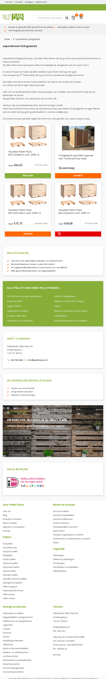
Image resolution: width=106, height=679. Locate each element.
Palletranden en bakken (13, 613)
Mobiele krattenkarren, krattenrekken (70, 311)
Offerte (78, 175)
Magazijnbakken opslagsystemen (18, 617)
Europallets (8, 544)
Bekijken (28, 175)
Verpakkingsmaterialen (13, 641)
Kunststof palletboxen (63, 519)
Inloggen (29, 2)
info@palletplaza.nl (61, 627)
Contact (9, 2)
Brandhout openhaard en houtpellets (70, 321)
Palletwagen (58, 555)
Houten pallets (9, 559)
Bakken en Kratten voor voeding (68, 301)
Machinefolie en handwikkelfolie (17, 660)
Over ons (7, 511)
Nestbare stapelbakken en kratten (68, 535)
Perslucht (7, 633)
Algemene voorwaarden (14, 527)
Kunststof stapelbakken (64, 296)
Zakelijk (19, 2)
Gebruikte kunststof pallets (15, 579)
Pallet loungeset (10, 587)
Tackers (6, 637)
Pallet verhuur (9, 598)
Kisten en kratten (64, 505)
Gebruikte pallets (10, 575)
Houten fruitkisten (61, 523)
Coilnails (6, 629)
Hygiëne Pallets (14, 306)
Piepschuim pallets (11, 567)
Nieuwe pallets (9, 571)
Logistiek (59, 549)
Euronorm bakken (61, 511)
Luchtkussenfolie (10, 656)
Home (7, 39)
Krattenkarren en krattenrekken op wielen (71, 539)
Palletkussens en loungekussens (17, 621)
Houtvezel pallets (14, 301)
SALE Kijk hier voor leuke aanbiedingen (24, 296)
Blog (5, 515)
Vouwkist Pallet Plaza (16, 316)
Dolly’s (57, 306)
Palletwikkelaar (61, 316)
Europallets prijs (10, 548)
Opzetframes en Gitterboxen (20, 321)
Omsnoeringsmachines (13, 672)
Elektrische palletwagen (63, 559)
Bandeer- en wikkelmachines (16, 652)
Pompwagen (59, 563)
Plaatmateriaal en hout (13, 591)
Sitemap (6, 531)
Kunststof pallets (10, 551)
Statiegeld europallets (12, 583)
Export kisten (59, 531)
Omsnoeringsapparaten (13, 668)
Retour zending (10, 523)
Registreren (41, 2)
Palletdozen (8, 644)
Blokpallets (8, 555)
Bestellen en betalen (12, 519)
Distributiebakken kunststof (65, 527)
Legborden (8, 625)
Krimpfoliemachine (11, 664)
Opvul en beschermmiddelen (15, 648)
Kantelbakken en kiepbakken (66, 567)
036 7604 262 (59, 631)
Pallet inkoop (9, 594)
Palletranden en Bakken (17, 311)
